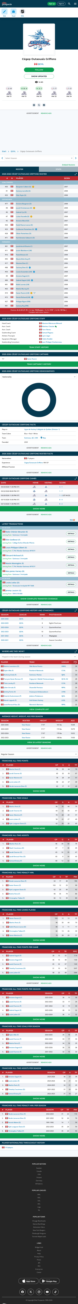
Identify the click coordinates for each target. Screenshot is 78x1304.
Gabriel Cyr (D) (21, 212)
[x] (39, 105)
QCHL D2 (65, 679)
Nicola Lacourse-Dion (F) (18, 786)
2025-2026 (4, 619)
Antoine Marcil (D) (22, 221)
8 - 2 (60, 504)
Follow (39, 70)
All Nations (39, 1184)
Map (43, 438)
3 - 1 (60, 487)
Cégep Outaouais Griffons (33, 463)
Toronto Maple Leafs (39, 1236)
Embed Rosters (68, 165)
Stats (58, 169)
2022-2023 (4, 632)
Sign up (52, 4)
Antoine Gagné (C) (22, 276)
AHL (39, 1204)
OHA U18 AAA (17, 594)
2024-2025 (4, 623)
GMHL (64, 666)
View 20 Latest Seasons (39, 742)
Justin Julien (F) (14, 782)
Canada (39, 1171)
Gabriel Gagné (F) (15, 956)
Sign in (61, 4)
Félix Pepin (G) (21, 195)
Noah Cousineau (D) (16, 848)
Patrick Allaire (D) (14, 1122)
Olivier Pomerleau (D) (23, 233)
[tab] (19, 169)
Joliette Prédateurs (36, 696)
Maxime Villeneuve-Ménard (52, 323)
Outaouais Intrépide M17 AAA (23, 586)
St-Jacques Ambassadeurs (38, 692)
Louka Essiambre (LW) (24, 272)
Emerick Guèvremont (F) (12, 696)
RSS (39, 1266)
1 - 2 (60, 495)
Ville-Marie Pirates (35, 666)
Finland (39, 1177)
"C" (34, 293)
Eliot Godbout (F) (13, 539)
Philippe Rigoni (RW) (23, 301)
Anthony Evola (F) (10, 675)
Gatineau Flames (35, 675)
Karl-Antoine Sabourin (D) (25, 238)
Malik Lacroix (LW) (22, 284)
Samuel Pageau (47, 333)
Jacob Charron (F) (15, 773)
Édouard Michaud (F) (14, 555)
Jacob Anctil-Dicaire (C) (24, 246)
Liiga (39, 1207)
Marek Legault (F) (10, 700)
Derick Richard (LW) (23, 297)
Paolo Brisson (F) (22, 255)
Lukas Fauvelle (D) (22, 216)
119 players (9, 1147)
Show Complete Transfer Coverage (39, 599)
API (39, 1263)
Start (4, 151)
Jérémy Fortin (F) (10, 692)
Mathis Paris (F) (14, 769)
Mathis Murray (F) (22, 289)
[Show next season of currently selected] (76, 158)
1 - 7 (60, 491)
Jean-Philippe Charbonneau (52, 342)
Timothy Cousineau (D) (17, 968)
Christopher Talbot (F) (16, 898)
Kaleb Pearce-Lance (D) (24, 225)
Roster (19, 169)
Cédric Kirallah (47, 339)
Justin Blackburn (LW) (24, 250)
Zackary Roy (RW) (22, 306)
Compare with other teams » (39, 312)
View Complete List (39, 709)
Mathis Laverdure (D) (11, 666)
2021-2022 (4, 636)
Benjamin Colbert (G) (23, 187)
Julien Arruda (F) (10, 687)
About (39, 1250)
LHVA (63, 692)
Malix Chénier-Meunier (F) (17, 532)
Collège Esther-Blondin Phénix (23, 543)
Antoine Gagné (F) (15, 960)
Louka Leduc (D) (12, 582)
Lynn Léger (46, 336)
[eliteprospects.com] (7, 4)
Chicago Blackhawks (39, 1221)
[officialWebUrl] (34, 105)
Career (39, 1272)
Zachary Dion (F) (22, 267)
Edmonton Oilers (39, 1227)
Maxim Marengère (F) (15, 563)
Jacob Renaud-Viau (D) (12, 704)
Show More (39, 509)
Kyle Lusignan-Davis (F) (17, 823)
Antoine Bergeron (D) (24, 204)
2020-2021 (4, 640)
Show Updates (39, 76)
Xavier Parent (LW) (22, 293)
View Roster (26, 725)
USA (39, 1174)
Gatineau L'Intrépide (20, 535)
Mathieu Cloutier (48, 326)
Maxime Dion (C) (22, 263)
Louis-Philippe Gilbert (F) (16, 547)
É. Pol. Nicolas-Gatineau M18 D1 (23, 551)
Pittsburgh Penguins (39, 1233)
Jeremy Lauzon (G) (13, 590)
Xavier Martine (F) (15, 778)
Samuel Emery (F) (15, 861)
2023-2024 (4, 627)
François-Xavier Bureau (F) (13, 679)
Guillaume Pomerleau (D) (25, 229)
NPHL (64, 687)
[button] (39, 70)
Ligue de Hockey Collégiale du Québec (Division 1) (42, 429)
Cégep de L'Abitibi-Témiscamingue (41, 679)
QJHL (63, 675)
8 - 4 (60, 500)
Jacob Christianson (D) (24, 208)
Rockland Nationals (36, 670)
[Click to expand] (76, 174)
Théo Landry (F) (9, 683)
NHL (39, 1194)
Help (39, 1253)
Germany (39, 1181)
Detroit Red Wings (39, 1224)
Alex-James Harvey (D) (15, 571)
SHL (39, 1201)
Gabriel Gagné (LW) (23, 280)
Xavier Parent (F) (15, 885)
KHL (39, 1198)
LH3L (63, 700)
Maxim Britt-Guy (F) (23, 259)
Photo (39, 1260)
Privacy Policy (39, 1257)
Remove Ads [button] (46, 113)
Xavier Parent (32, 359)
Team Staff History (39, 347)
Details (71, 533)
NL (39, 1210)
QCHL (41, 64)
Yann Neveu (46, 329)
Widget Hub (39, 1247)
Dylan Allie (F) (9, 670)
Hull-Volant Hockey (36, 700)
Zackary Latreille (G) (23, 191)
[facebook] (44, 105)
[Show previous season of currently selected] (2, 158)
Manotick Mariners (36, 704)
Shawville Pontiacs (36, 687)
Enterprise (39, 1269)
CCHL (64, 670)
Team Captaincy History (39, 364)
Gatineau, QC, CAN (31, 438)
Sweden (39, 1168)
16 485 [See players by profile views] (39, 82)
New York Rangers (39, 1230)
